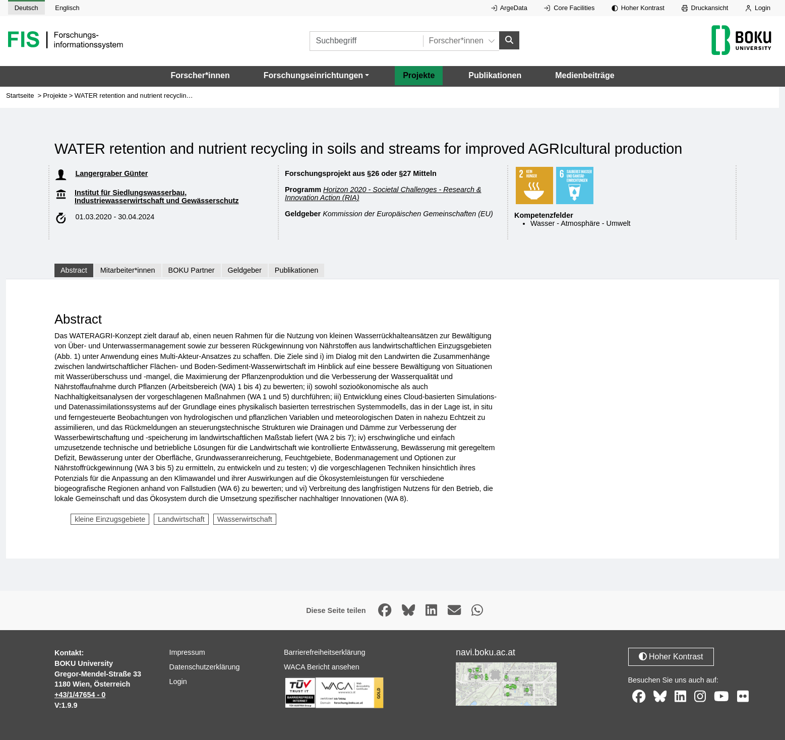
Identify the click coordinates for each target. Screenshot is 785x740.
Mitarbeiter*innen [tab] (127, 270)
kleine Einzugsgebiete (110, 519)
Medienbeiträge (584, 75)
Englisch (67, 8)
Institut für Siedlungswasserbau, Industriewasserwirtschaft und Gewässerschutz (157, 197)
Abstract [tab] (74, 270)
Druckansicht (705, 8)
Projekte (419, 75)
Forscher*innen (199, 75)
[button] (316, 75)
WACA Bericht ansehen (321, 667)
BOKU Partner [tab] (191, 270)
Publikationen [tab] (296, 270)
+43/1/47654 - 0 (79, 695)
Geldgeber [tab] (245, 270)
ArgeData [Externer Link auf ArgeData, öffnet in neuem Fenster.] (509, 8)
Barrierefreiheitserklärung (325, 652)
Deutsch (26, 8)
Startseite (20, 95)
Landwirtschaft (181, 519)
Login (757, 8)
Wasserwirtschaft (244, 519)
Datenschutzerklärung (204, 667)
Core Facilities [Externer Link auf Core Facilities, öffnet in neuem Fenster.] (569, 8)
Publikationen (494, 75)
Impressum (187, 652)
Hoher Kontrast (638, 8)
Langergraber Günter (111, 173)
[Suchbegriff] (366, 41)
